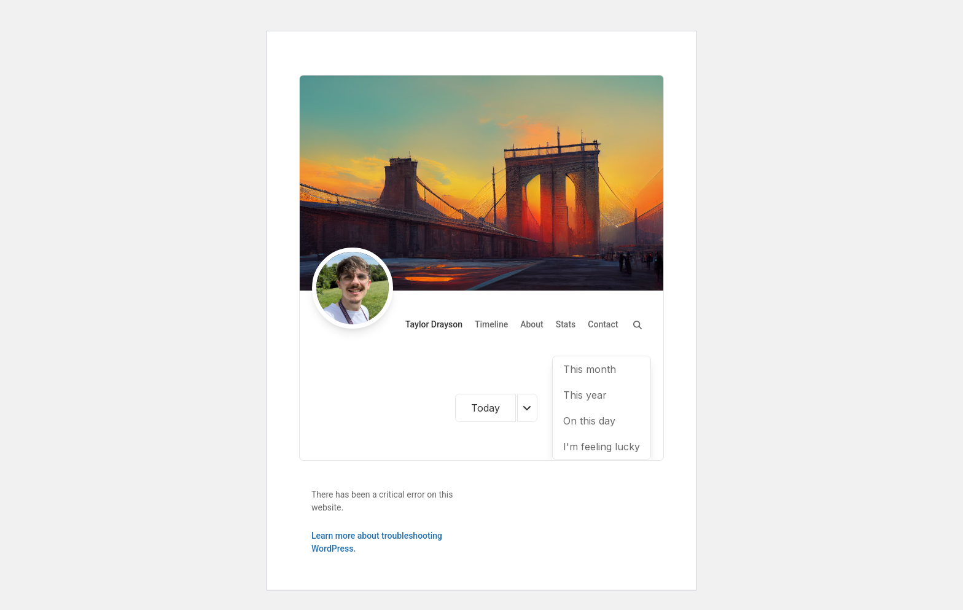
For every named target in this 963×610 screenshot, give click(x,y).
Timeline (491, 324)
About (532, 324)
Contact (603, 324)
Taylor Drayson (433, 324)
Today (485, 408)
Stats (566, 324)
